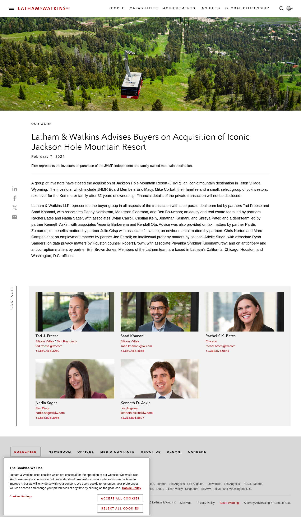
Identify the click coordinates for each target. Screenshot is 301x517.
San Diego (43, 408)
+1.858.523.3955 (47, 417)
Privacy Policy (205, 502)
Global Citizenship (247, 8)
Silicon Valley (45, 341)
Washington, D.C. (240, 489)
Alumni (174, 451)
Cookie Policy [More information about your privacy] (131, 506)
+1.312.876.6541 (217, 350)
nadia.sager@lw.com (50, 413)
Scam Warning (229, 502)
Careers (197, 451)
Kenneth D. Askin (135, 402)
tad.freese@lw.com (49, 346)
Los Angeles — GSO (237, 483)
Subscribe (25, 451)
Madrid (257, 483)
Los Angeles (129, 408)
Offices (86, 451)
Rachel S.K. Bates (220, 335)
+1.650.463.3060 (47, 350)
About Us (151, 451)
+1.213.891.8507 (132, 417)
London (161, 483)
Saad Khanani (132, 335)
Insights (210, 8)
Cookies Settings (21, 514)
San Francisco (67, 341)
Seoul (159, 489)
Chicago (211, 341)
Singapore (191, 489)
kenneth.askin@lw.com (137, 413)
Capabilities (144, 8)
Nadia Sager (46, 402)
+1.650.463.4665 (132, 350)
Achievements (179, 8)
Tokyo (217, 489)
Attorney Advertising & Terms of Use (267, 502)
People (116, 8)
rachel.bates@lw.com (220, 346)
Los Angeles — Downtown (204, 483)
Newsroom (60, 451)
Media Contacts (117, 451)
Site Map (185, 502)
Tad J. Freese (47, 335)
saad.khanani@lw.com (136, 346)
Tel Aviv (205, 489)
